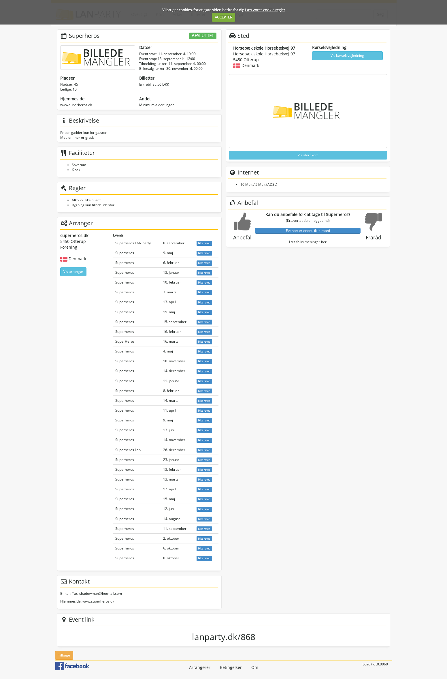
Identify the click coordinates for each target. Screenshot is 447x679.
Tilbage (64, 655)
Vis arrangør (73, 271)
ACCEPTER (223, 17)
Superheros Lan (128, 449)
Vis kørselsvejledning (347, 55)
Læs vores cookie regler (265, 9)
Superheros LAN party (133, 243)
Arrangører (199, 667)
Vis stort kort (308, 155)
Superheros (124, 252)
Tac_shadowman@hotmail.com (97, 593)
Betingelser (231, 667)
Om (254, 667)
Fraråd (373, 237)
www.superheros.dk (76, 104)
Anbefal (242, 237)
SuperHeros (125, 341)
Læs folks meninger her (308, 241)
